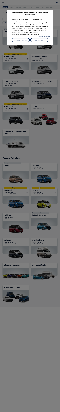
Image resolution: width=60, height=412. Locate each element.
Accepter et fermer (39, 40)
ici (29, 32)
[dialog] (30, 206)
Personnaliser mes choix (20, 40)
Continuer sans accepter (44, 36)
